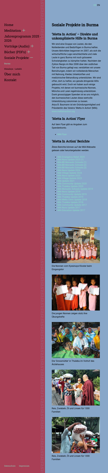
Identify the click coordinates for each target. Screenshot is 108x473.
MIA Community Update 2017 (72, 205)
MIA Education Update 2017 (71, 210)
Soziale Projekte (18, 58)
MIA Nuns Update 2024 (68, 170)
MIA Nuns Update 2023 (68, 175)
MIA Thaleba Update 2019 (70, 197)
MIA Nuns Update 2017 (68, 207)
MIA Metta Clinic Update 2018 (72, 199)
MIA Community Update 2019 (72, 194)
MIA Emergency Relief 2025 (71, 157)
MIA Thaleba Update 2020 (70, 186)
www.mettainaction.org (63, 111)
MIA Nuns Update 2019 (68, 191)
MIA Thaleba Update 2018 (70, 202)
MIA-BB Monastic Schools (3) (71, 167)
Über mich (12, 74)
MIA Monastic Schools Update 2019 (75, 189)
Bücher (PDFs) (17, 52)
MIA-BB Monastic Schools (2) (71, 165)
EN (98, 5)
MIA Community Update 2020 (72, 183)
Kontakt (10, 80)
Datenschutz (9, 466)
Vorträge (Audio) (19, 46)
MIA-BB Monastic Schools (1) (71, 162)
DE (95, 5)
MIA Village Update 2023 (69, 178)
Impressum (24, 466)
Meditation (14, 30)
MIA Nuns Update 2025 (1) (70, 159)
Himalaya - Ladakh (13, 69)
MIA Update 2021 (66, 181)
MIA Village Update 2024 (69, 173)
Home (8, 25)
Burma (7, 63)
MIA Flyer (62, 134)
